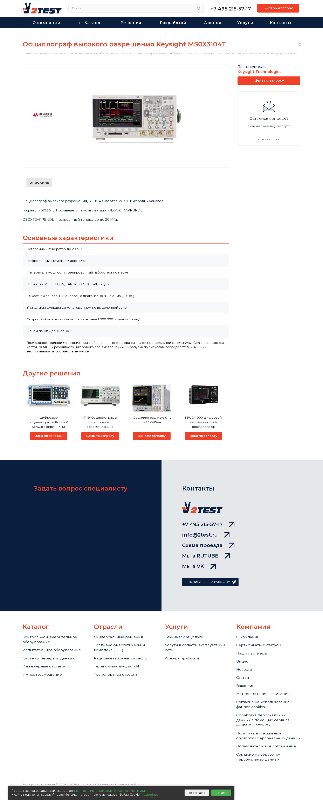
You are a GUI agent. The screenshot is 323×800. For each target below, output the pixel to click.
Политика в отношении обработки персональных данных (261, 742)
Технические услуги (184, 637)
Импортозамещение (42, 676)
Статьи (242, 679)
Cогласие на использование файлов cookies (263, 707)
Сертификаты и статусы (259, 645)
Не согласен (197, 793)
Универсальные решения (118, 637)
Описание (39, 183)
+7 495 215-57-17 (230, 9)
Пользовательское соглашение (266, 756)
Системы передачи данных (49, 659)
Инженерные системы (44, 667)
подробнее (150, 795)
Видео (242, 662)
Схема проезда (208, 544)
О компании (248, 637)
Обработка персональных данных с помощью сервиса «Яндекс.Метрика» (263, 723)
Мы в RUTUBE (206, 555)
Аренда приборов (182, 659)
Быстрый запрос (278, 8)
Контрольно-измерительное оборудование (50, 639)
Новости (244, 671)
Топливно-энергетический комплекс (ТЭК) (119, 648)
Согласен (221, 793)
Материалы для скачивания (263, 696)
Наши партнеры (252, 654)
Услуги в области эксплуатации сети (195, 648)
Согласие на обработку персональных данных (258, 767)
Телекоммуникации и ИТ (118, 667)
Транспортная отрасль (116, 676)
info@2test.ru (205, 533)
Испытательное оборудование (52, 650)
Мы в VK (199, 566)
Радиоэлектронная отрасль (121, 659)
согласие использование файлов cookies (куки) (111, 791)
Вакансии (245, 688)
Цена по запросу (48, 436)
